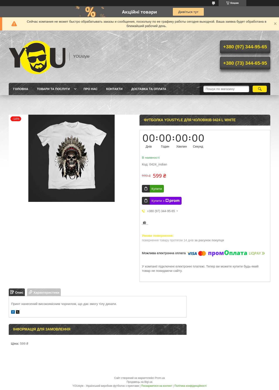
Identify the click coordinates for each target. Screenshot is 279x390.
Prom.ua (160, 378)
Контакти (114, 89)
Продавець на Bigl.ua (139, 381)
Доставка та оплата (148, 89)
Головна (20, 89)
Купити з (165, 201)
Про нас (90, 89)
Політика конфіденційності (190, 385)
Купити (156, 189)
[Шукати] (260, 89)
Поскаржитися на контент (156, 385)
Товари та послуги (53, 89)
